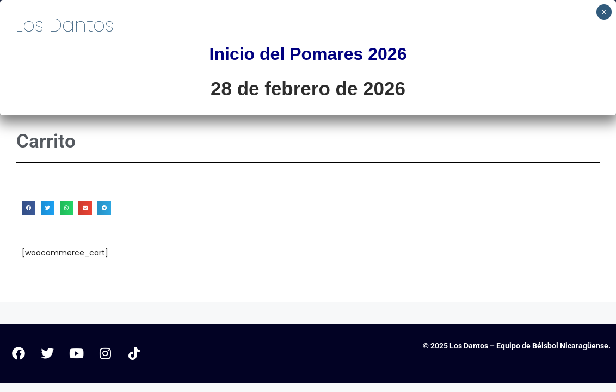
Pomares (359, 73)
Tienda (585, 73)
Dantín (519, 73)
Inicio (286, 73)
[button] (28, 208)
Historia (445, 73)
